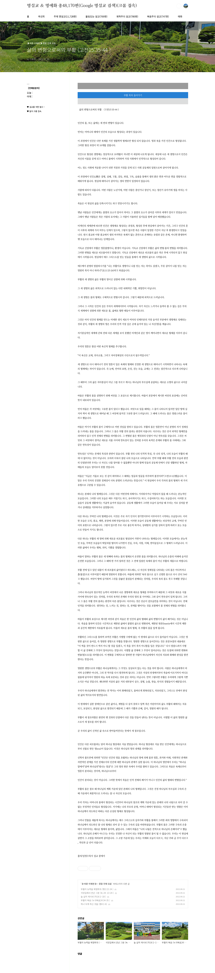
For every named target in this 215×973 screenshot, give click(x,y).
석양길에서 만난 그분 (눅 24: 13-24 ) (97, 892)
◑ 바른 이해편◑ (88, 883)
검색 (179, 6)
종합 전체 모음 (105, 883)
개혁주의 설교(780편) (127, 16)
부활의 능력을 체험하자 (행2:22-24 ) (97, 889)
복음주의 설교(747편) (158, 16)
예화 (180, 16)
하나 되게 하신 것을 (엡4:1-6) (94, 904)
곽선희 (41, 16)
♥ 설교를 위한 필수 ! (35, 106)
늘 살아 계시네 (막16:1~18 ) (93, 896)
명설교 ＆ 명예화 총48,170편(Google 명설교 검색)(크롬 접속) (82, 6)
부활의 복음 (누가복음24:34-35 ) (95, 900)
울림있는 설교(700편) (96, 16)
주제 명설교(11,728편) (65, 16)
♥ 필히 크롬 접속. (34, 111)
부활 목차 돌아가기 (133, 95)
